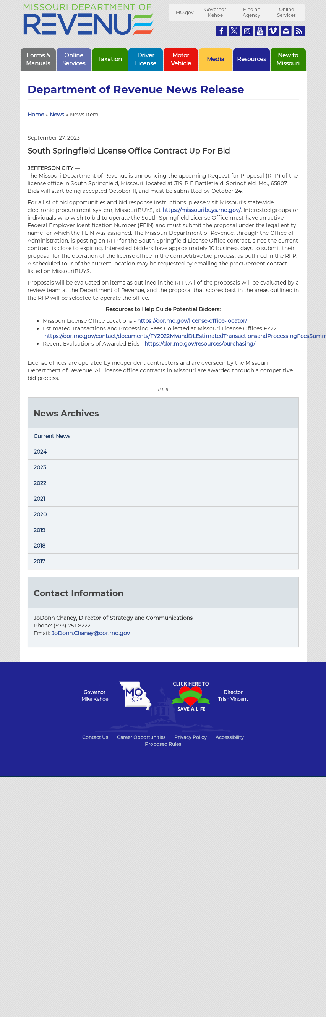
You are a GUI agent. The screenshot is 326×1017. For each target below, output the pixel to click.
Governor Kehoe (215, 12)
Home (36, 114)
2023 (40, 467)
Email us (286, 31)
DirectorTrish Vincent (233, 695)
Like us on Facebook (221, 31)
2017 (39, 561)
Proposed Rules (163, 744)
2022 (40, 483)
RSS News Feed (299, 31)
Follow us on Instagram (247, 31)
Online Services (286, 12)
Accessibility (230, 737)
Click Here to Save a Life (190, 696)
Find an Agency (251, 12)
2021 (39, 498)
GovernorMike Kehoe (94, 695)
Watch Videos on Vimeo (273, 31)
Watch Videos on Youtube (260, 31)
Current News (52, 436)
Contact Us (95, 737)
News (57, 114)
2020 (40, 514)
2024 (40, 451)
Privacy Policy (190, 737)
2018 (39, 545)
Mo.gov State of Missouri (135, 695)
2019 (39, 530)
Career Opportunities (141, 737)
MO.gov (185, 12)
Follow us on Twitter (234, 31)
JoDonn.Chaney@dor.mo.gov (91, 633)
